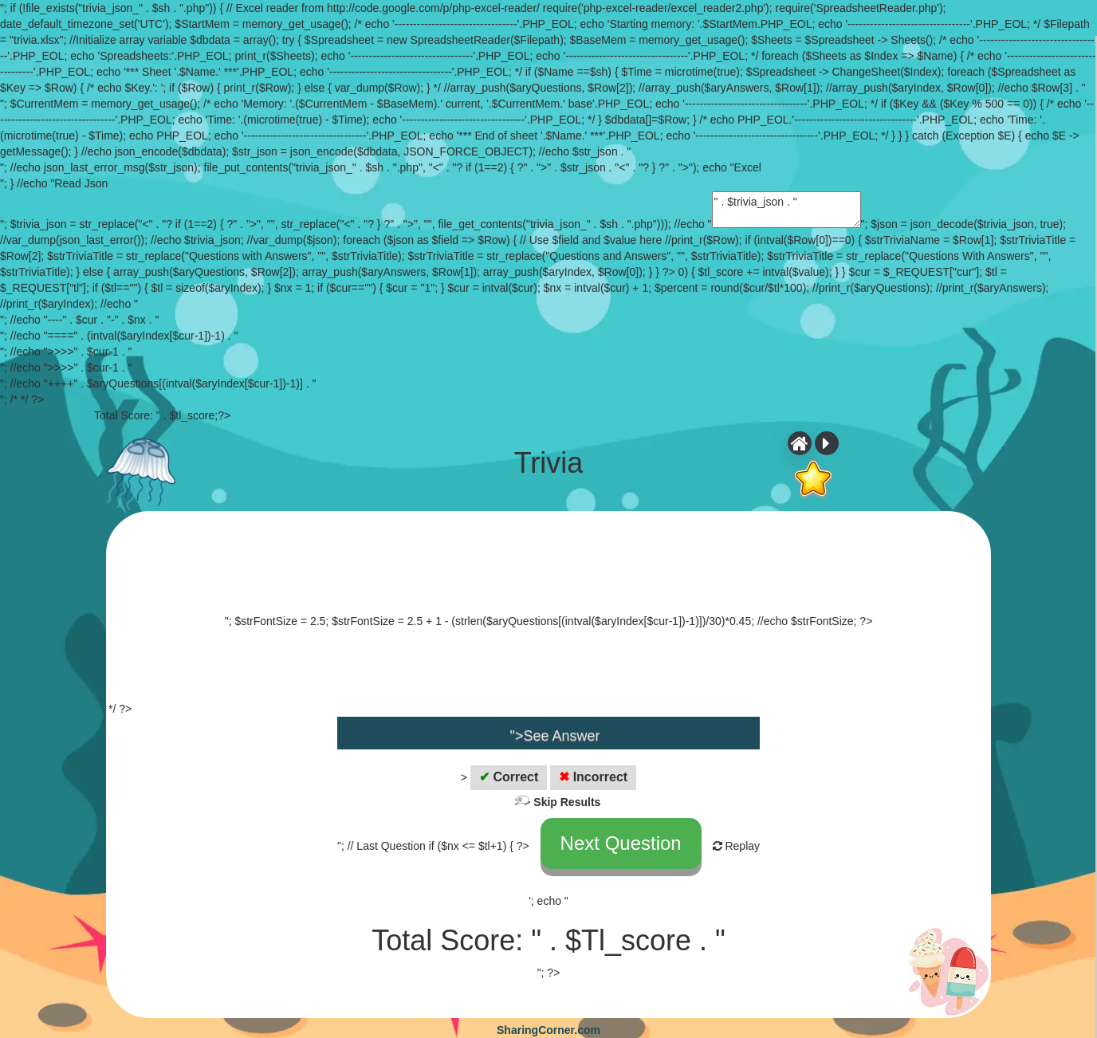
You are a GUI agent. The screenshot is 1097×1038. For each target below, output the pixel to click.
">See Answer (555, 736)
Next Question (621, 843)
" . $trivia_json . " (786, 209)
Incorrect (593, 777)
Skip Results (566, 802)
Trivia (549, 463)
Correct (508, 777)
